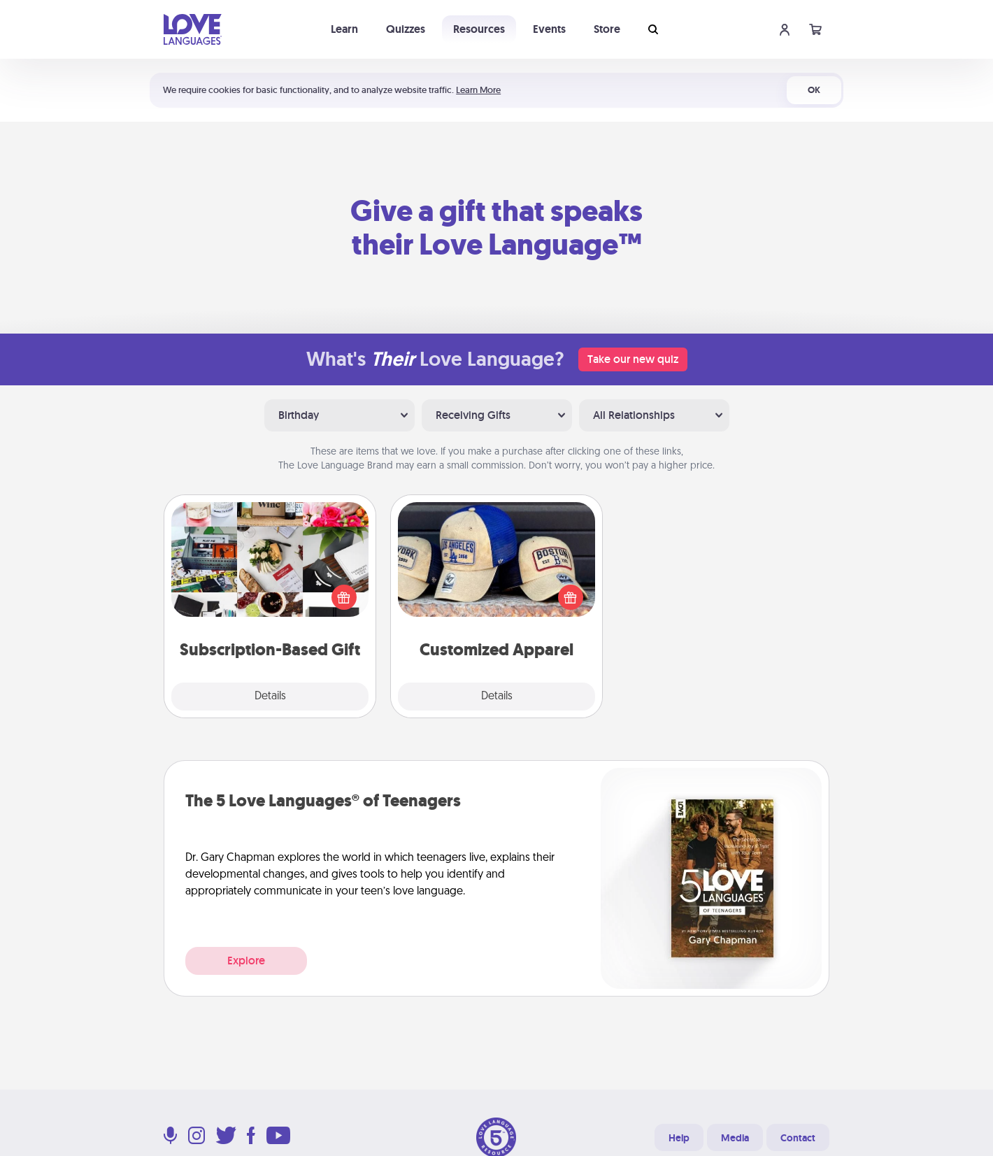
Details (270, 696)
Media (735, 1138)
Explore (246, 960)
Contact (797, 1138)
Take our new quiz (632, 359)
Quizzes (405, 29)
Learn (344, 29)
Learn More (478, 90)
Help (679, 1138)
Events (549, 29)
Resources (479, 29)
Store (607, 29)
